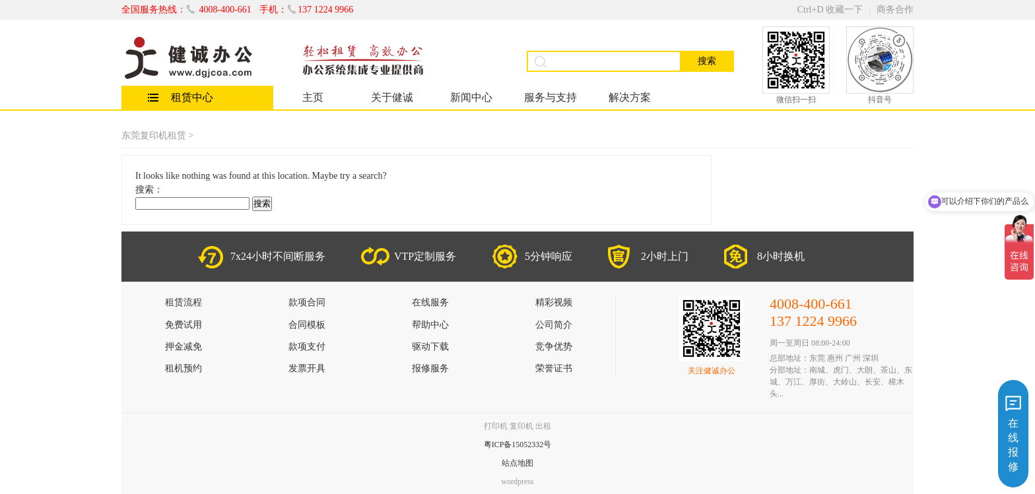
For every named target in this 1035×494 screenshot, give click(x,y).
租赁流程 (183, 302)
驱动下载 (430, 347)
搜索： (149, 190)
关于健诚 (392, 97)
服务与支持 (550, 97)
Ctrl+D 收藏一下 (830, 10)
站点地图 (517, 463)
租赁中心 (192, 97)
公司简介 (553, 325)
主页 (312, 97)
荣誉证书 (553, 368)
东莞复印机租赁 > (157, 135)
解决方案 (630, 97)
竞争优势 (553, 347)
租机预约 (183, 368)
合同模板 (306, 325)
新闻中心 (471, 97)
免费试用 (183, 325)
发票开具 (306, 368)
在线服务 (430, 302)
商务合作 (895, 10)
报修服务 (430, 368)
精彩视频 (553, 302)
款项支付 (306, 347)
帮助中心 (430, 325)
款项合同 (306, 302)
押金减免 (183, 347)
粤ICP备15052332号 (518, 444)
